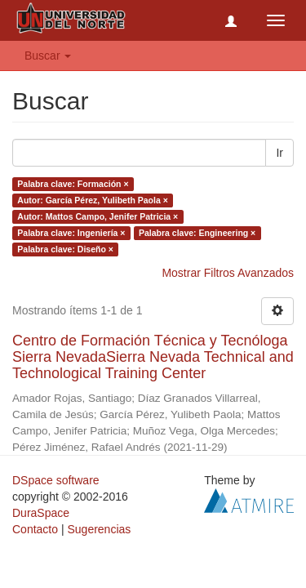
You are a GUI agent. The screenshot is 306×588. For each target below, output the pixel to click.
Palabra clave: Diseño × (65, 249)
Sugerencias (99, 529)
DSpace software (56, 480)
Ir (279, 152)
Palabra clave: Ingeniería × (71, 233)
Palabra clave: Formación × (72, 184)
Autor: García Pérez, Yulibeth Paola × (92, 200)
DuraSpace (40, 512)
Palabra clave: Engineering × (197, 233)
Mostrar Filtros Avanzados (228, 272)
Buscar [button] (47, 55)
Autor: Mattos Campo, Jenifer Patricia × (97, 216)
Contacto (35, 529)
